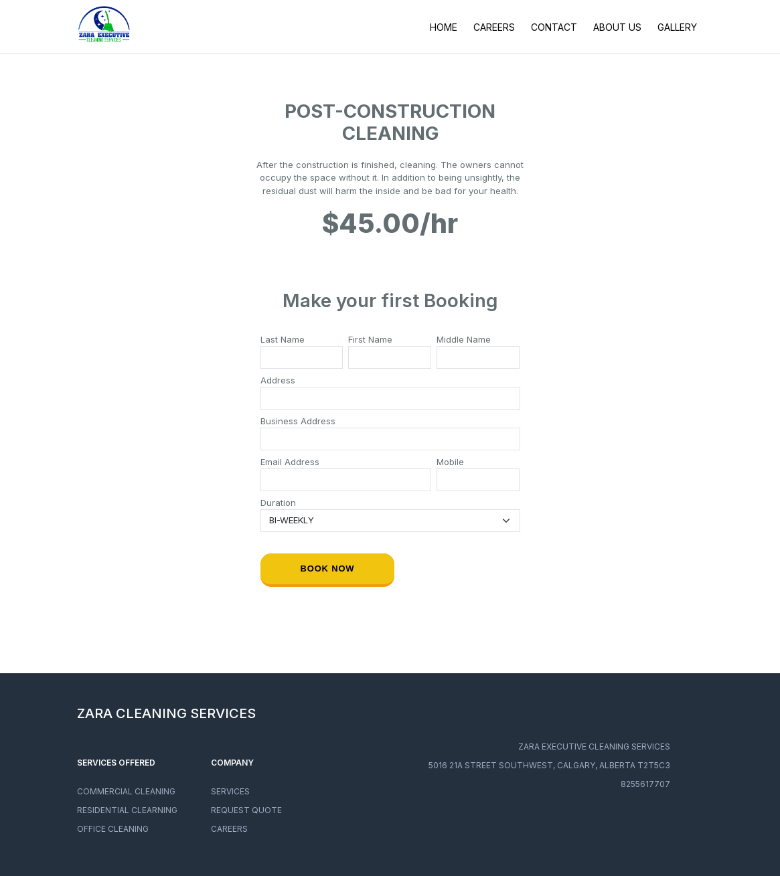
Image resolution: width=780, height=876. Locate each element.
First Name (370, 339)
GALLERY (677, 27)
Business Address (297, 421)
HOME (443, 27)
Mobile (450, 461)
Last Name (282, 339)
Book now (327, 568)
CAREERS (494, 27)
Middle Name (464, 339)
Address (277, 380)
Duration (278, 502)
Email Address (289, 461)
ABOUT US (617, 27)
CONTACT (554, 27)
